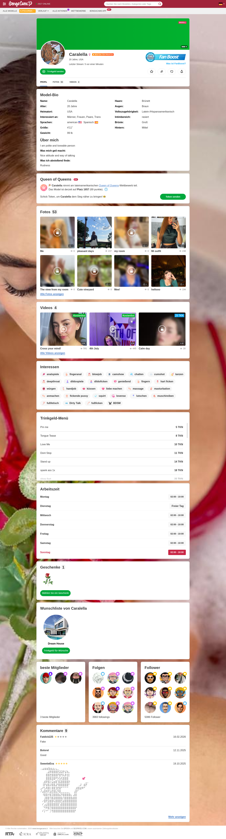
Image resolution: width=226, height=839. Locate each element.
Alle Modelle (10, 11)
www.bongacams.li (40, 828)
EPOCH (67, 828)
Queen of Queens (109, 185)
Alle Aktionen (61, 10)
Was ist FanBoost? (176, 63)
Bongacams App (99, 10)
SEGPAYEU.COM (79, 828)
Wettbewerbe (78, 11)
